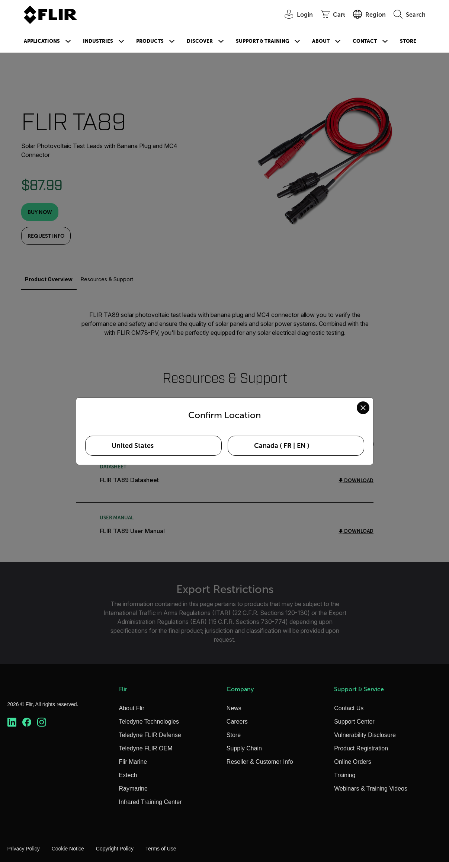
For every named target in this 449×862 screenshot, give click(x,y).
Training (344, 775)
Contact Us (348, 708)
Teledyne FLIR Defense (150, 735)
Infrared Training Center (150, 802)
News (234, 708)
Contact (365, 41)
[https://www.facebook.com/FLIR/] (26, 722)
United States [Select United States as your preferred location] (133, 445)
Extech (128, 775)
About (321, 41)
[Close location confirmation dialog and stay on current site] (363, 407)
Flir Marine (133, 762)
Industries (98, 41)
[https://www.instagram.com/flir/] (41, 722)
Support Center (354, 721)
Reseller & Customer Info (260, 762)
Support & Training (262, 41)
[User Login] (295, 15)
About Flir (131, 708)
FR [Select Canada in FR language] (287, 445)
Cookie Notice (68, 849)
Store (408, 41)
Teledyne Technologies (149, 721)
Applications (42, 41)
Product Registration (361, 748)
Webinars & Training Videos (370, 788)
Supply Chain (244, 748)
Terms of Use (160, 849)
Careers (237, 721)
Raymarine (133, 788)
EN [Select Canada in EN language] (301, 445)
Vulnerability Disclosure (365, 735)
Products (150, 41)
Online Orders (352, 762)
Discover (200, 41)
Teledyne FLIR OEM (146, 748)
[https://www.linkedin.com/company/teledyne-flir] (11, 722)
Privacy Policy (23, 849)
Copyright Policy (115, 849)
